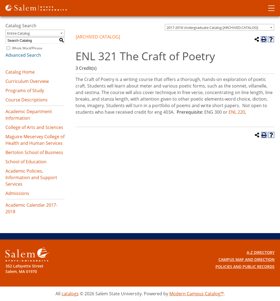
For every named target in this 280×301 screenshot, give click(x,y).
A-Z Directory (261, 252)
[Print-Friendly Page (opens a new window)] (264, 39)
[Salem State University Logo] (27, 254)
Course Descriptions (26, 100)
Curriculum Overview (27, 81)
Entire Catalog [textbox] (18, 33)
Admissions (17, 193)
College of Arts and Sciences (34, 127)
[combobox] (219, 27)
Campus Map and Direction (246, 259)
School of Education (25, 162)
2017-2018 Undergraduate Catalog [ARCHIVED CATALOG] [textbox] (212, 27)
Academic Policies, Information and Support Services (31, 177)
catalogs (70, 294)
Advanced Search (23, 55)
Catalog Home (20, 72)
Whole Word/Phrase (27, 48)
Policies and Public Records (245, 266)
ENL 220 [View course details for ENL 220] (237, 112)
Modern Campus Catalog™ (196, 294)
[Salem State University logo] (36, 7)
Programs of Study (24, 91)
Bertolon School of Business (34, 152)
